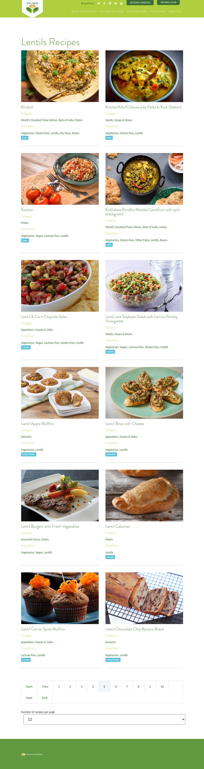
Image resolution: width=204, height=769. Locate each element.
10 (162, 686)
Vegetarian (27, 132)
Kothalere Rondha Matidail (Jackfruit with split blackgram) (142, 211)
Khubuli (27, 106)
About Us (176, 11)
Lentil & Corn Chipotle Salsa (44, 316)
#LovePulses (90, 3)
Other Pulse (140, 239)
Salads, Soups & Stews (118, 119)
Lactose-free (50, 235)
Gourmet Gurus (30, 539)
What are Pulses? (93, 11)
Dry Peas (63, 132)
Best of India (63, 119)
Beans (72, 132)
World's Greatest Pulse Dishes (38, 119)
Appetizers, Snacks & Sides (36, 329)
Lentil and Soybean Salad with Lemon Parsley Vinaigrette (141, 318)
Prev (45, 686)
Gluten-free (41, 132)
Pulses (32, 9)
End (44, 698)
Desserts (26, 436)
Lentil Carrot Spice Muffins (43, 628)
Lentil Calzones (117, 526)
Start (29, 686)
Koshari (27, 209)
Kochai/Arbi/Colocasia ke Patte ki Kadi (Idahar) (143, 106)
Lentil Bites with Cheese (124, 423)
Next (29, 698)
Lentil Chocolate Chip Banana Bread (134, 628)
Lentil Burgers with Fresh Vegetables (50, 526)
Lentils (53, 132)
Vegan (38, 235)
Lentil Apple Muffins (37, 423)
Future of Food (118, 11)
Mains (75, 119)
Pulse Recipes (141, 11)
